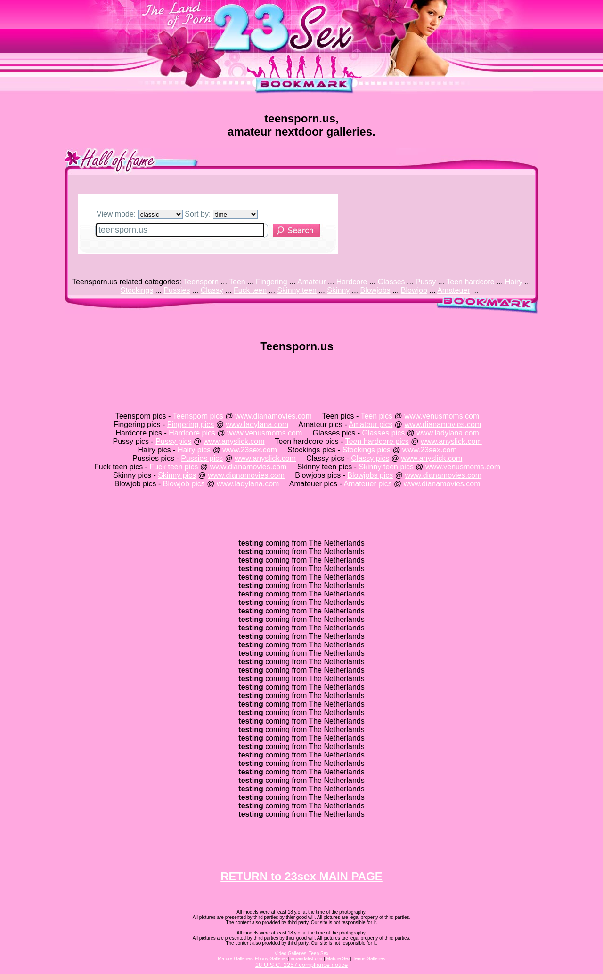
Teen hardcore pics (377, 441)
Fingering (271, 282)
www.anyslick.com (234, 441)
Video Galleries (291, 953)
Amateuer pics (367, 484)
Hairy (513, 282)
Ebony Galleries (271, 958)
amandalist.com (307, 958)
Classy (212, 290)
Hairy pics (194, 450)
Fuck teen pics (173, 467)
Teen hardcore (470, 282)
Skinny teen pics (386, 467)
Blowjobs (375, 290)
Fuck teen (250, 290)
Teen (237, 282)
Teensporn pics (197, 416)
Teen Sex (319, 953)
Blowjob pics (184, 484)
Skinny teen (297, 290)
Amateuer (453, 290)
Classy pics (370, 458)
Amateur (311, 282)
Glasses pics (383, 433)
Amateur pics (370, 424)
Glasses (391, 282)
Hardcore (351, 282)
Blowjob (414, 290)
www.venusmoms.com (441, 416)
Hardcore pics (192, 433)
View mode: (140, 214)
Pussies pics (202, 458)
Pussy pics (173, 441)
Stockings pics (366, 450)
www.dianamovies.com (273, 416)
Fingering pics (190, 424)
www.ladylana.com (257, 424)
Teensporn (201, 282)
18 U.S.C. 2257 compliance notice (301, 964)
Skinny (338, 290)
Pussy (426, 282)
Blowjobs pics (370, 475)
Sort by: (221, 214)
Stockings (137, 290)
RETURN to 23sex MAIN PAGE (301, 876)
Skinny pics (177, 475)
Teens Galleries (369, 958)
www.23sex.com (249, 450)
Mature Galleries (235, 958)
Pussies (176, 290)
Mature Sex (338, 958)
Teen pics (376, 416)
